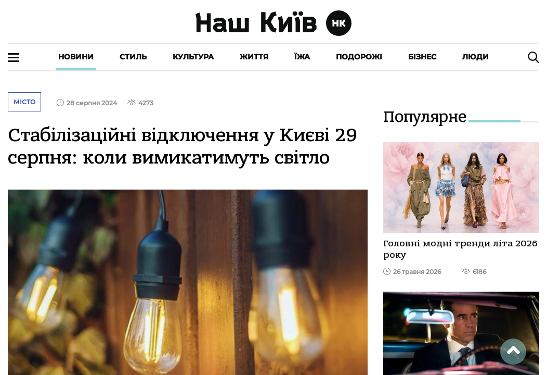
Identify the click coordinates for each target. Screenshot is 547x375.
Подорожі (359, 56)
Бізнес (422, 56)
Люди (475, 56)
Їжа (302, 56)
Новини (76, 56)
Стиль (133, 56)
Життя (254, 56)
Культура (193, 56)
